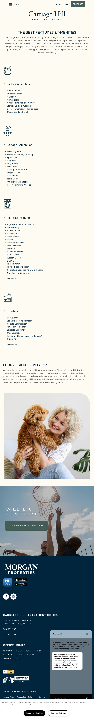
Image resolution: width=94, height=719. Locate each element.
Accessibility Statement (26, 697)
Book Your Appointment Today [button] (26, 526)
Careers (42, 697)
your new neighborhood (60, 379)
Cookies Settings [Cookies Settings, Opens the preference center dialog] (58, 713)
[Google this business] (13, 596)
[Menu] (14, 4)
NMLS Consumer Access (27, 691)
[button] (78, 4)
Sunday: (7, 658)
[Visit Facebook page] (6, 596)
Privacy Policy (8, 697)
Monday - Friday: (13, 651)
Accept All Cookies (34, 713)
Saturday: (8, 654)
